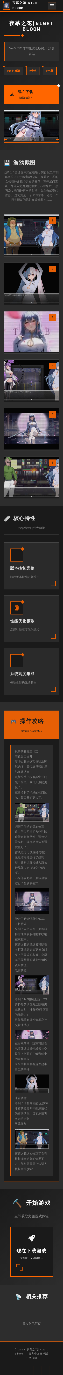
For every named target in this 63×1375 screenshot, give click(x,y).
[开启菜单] (52, 5)
